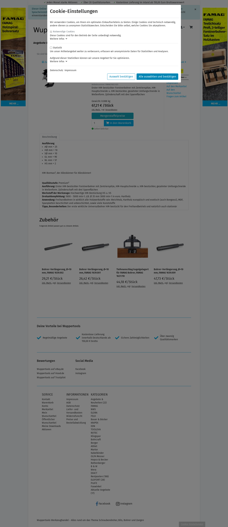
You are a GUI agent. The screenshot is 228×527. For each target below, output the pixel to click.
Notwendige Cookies (64, 31)
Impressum (70, 70)
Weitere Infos (58, 38)
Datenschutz (56, 70)
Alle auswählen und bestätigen (157, 76)
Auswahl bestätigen (121, 76)
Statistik (57, 47)
